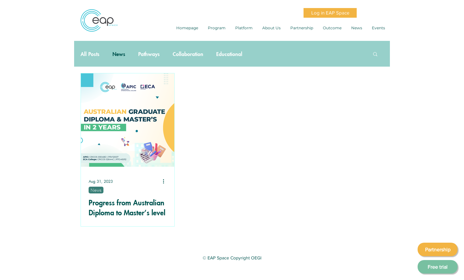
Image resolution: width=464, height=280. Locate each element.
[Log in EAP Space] (330, 13)
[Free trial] (438, 267)
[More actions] (165, 181)
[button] (375, 54)
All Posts (90, 54)
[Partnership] (438, 249)
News (118, 54)
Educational (229, 54)
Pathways (149, 54)
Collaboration (188, 54)
